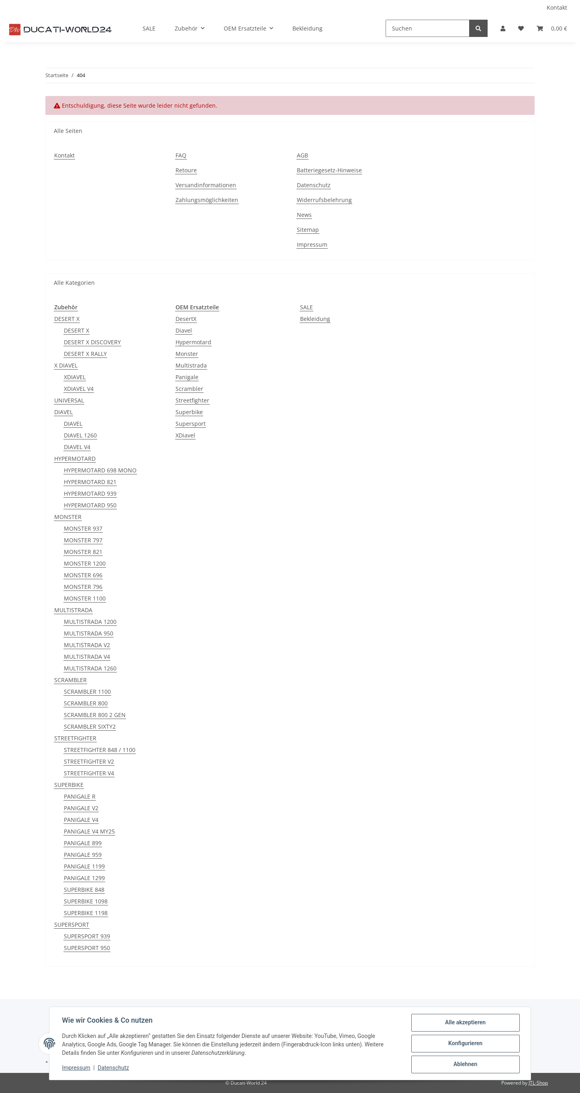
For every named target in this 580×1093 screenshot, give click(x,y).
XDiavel (185, 435)
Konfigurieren (465, 1043)
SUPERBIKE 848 (84, 889)
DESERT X (67, 319)
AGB (302, 155)
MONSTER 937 (83, 528)
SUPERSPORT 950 (87, 948)
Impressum (312, 244)
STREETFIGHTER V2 (89, 761)
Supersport (191, 423)
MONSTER (68, 517)
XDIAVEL (75, 377)
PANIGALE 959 (83, 854)
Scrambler (189, 388)
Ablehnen (465, 1064)
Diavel (184, 330)
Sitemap (308, 229)
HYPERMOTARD (75, 458)
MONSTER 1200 (85, 563)
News (304, 215)
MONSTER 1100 (85, 598)
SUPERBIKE (69, 785)
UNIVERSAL (69, 400)
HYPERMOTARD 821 (90, 482)
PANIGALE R (80, 796)
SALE (306, 307)
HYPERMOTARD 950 (90, 505)
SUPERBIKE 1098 (86, 901)
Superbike (189, 412)
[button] (503, 28)
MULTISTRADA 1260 (90, 668)
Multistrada (191, 365)
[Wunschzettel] (521, 28)
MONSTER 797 (83, 540)
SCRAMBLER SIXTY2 (90, 726)
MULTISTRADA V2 (87, 645)
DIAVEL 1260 (80, 435)
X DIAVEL (66, 365)
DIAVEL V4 (77, 447)
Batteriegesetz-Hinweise (329, 170)
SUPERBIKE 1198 (86, 913)
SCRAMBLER (70, 680)
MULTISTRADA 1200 (90, 621)
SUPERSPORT (71, 924)
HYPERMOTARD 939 (90, 493)
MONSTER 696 (83, 575)
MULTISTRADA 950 (88, 633)
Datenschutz (314, 185)
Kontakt (557, 7)
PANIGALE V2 (81, 808)
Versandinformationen (206, 185)
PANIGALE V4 (81, 819)
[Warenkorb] (552, 28)
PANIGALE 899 (83, 843)
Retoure (186, 170)
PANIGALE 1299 (84, 878)
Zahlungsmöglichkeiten (207, 200)
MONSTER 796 (83, 586)
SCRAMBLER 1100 (87, 691)
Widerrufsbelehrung (324, 200)
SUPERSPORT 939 (87, 936)
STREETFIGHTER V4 (89, 773)
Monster (187, 354)
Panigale (187, 377)
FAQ (181, 155)
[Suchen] (428, 28)
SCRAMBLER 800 (86, 703)
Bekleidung (315, 319)
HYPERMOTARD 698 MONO (100, 470)
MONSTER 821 (83, 552)
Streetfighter (192, 400)
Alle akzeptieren (465, 1022)
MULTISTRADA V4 (87, 656)
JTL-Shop (538, 1082)
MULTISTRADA (73, 610)
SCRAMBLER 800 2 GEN (95, 715)
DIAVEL (63, 412)
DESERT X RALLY (85, 354)
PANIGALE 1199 (84, 866)
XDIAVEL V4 (79, 388)
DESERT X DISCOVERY (92, 342)
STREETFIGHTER (75, 738)
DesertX (186, 319)
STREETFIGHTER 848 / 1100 (99, 750)
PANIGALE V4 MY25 (89, 831)
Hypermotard (193, 342)
